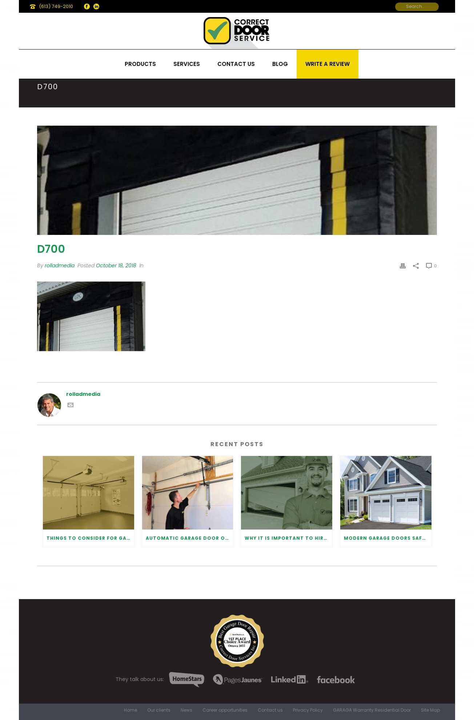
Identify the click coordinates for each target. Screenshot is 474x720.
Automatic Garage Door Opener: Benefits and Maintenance (189, 538)
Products (140, 64)
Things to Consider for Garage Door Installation (90, 538)
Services (186, 64)
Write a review (327, 64)
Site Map (430, 710)
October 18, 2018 (116, 265)
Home (130, 710)
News (186, 710)
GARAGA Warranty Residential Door (372, 710)
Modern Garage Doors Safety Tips (387, 538)
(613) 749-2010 (56, 6)
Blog (280, 64)
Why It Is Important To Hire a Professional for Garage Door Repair (288, 538)
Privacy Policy (308, 710)
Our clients (158, 710)
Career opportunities (225, 710)
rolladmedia (60, 265)
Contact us (236, 64)
